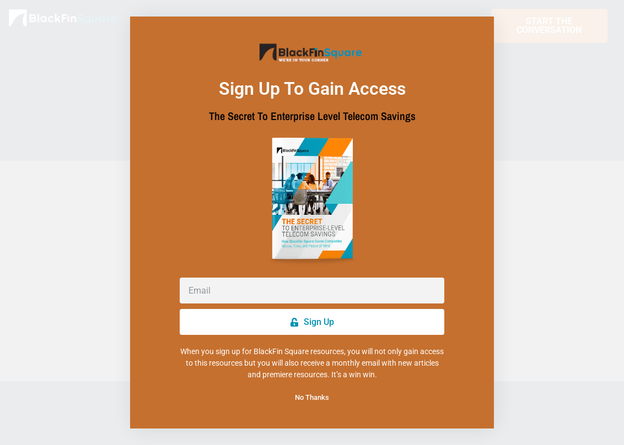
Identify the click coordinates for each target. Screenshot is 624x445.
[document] (312, 222)
